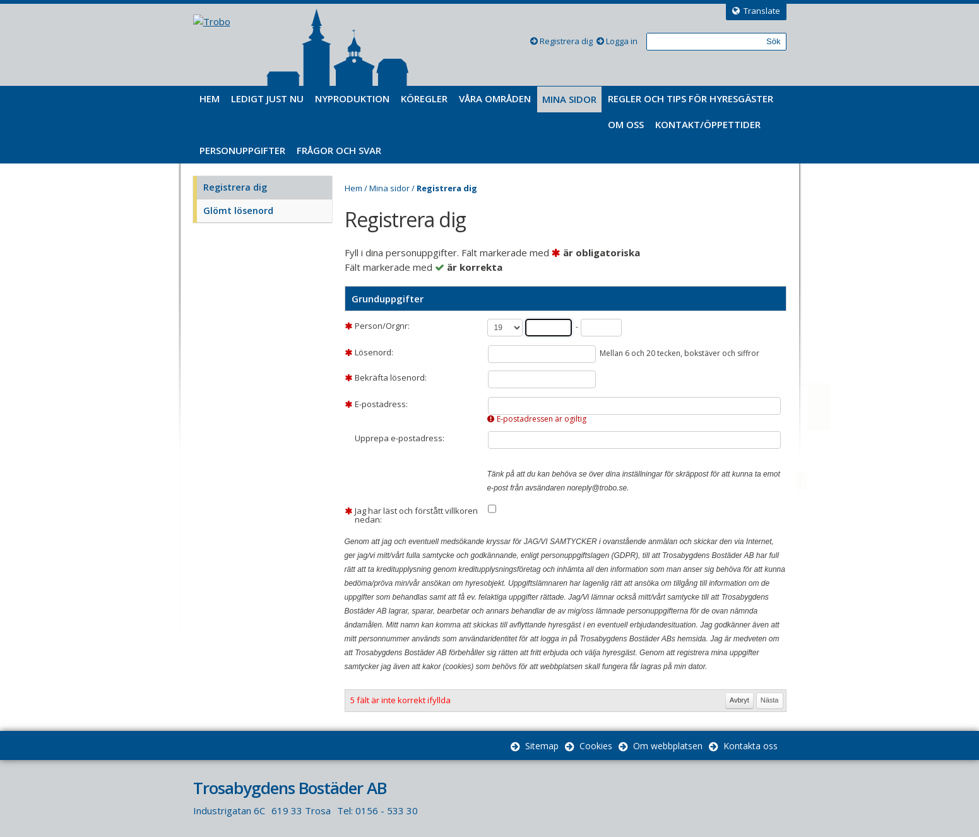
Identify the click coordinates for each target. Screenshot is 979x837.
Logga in (622, 41)
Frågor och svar (339, 150)
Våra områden (495, 98)
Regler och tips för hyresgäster (690, 98)
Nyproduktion (352, 98)
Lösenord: (374, 352)
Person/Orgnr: (382, 325)
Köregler (424, 98)
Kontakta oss (750, 746)
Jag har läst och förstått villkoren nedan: (416, 515)
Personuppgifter (242, 150)
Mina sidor (569, 99)
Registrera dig (566, 41)
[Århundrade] (505, 327)
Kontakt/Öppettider (708, 124)
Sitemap (542, 746)
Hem (209, 98)
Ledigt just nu (267, 98)
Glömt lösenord (238, 211)
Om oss (626, 124)
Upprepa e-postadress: (399, 438)
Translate (762, 10)
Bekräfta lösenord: (391, 377)
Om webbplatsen (668, 746)
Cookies (595, 746)
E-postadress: (381, 404)
